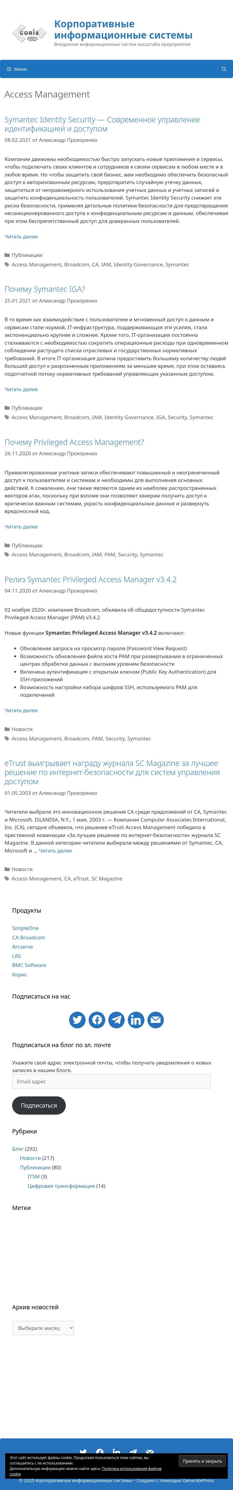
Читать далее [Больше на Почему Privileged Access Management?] (21, 526)
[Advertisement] (116, 1389)
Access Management (37, 264)
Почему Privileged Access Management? (74, 442)
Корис (19, 974)
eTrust (81, 878)
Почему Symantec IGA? (45, 289)
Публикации (27, 254)
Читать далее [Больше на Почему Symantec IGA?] (21, 389)
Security (177, 417)
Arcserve (22, 946)
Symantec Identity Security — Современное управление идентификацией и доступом (102, 124)
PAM (109, 554)
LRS (16, 955)
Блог (18, 1148)
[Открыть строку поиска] (224, 69)
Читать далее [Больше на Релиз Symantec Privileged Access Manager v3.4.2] (21, 710)
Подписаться (39, 1105)
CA (95, 264)
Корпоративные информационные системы (123, 29)
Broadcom (76, 264)
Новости (22, 729)
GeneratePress (198, 1480)
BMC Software (29, 965)
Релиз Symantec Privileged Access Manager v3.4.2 (91, 579)
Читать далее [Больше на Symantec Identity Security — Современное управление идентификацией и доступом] (21, 236)
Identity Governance (138, 264)
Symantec (177, 264)
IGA (160, 417)
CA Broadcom (28, 937)
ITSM (34, 1176)
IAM (106, 264)
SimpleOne (25, 927)
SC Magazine (106, 878)
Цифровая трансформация (61, 1185)
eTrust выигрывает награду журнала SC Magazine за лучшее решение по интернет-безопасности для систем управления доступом (112, 772)
